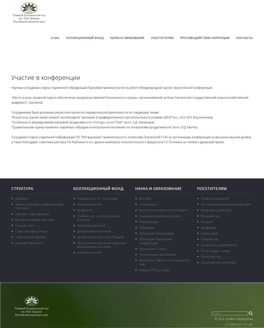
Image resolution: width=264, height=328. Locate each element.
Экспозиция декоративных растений (226, 204)
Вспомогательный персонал (34, 220)
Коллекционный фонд (85, 38)
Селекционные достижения (157, 255)
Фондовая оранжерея (216, 210)
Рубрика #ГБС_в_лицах (154, 270)
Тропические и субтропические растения (98, 218)
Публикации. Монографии (156, 233)
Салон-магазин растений (218, 262)
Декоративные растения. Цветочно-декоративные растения (102, 245)
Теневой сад (209, 239)
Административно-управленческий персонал (39, 206)
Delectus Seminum (89, 252)
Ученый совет (24, 225)
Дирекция (21, 198)
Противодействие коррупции (205, 38)
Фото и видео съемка (216, 251)
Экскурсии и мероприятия (218, 245)
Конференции (148, 222)
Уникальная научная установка (160, 216)
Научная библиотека (29, 243)
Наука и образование (127, 38)
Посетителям (162, 38)
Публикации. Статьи (152, 249)
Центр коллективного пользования (163, 210)
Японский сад (210, 216)
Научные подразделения (32, 214)
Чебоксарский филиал (30, 237)
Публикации (147, 228)
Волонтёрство (211, 257)
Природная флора (89, 204)
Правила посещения (215, 198)
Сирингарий (209, 233)
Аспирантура (148, 204)
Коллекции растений (91, 225)
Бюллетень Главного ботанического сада (164, 262)
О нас (55, 38)
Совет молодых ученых (31, 231)
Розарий (207, 222)
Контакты (244, 38)
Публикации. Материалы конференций (155, 241)
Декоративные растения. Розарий (100, 237)
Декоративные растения (94, 231)
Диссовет (145, 198)
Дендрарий (84, 210)
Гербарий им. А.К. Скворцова (97, 198)
